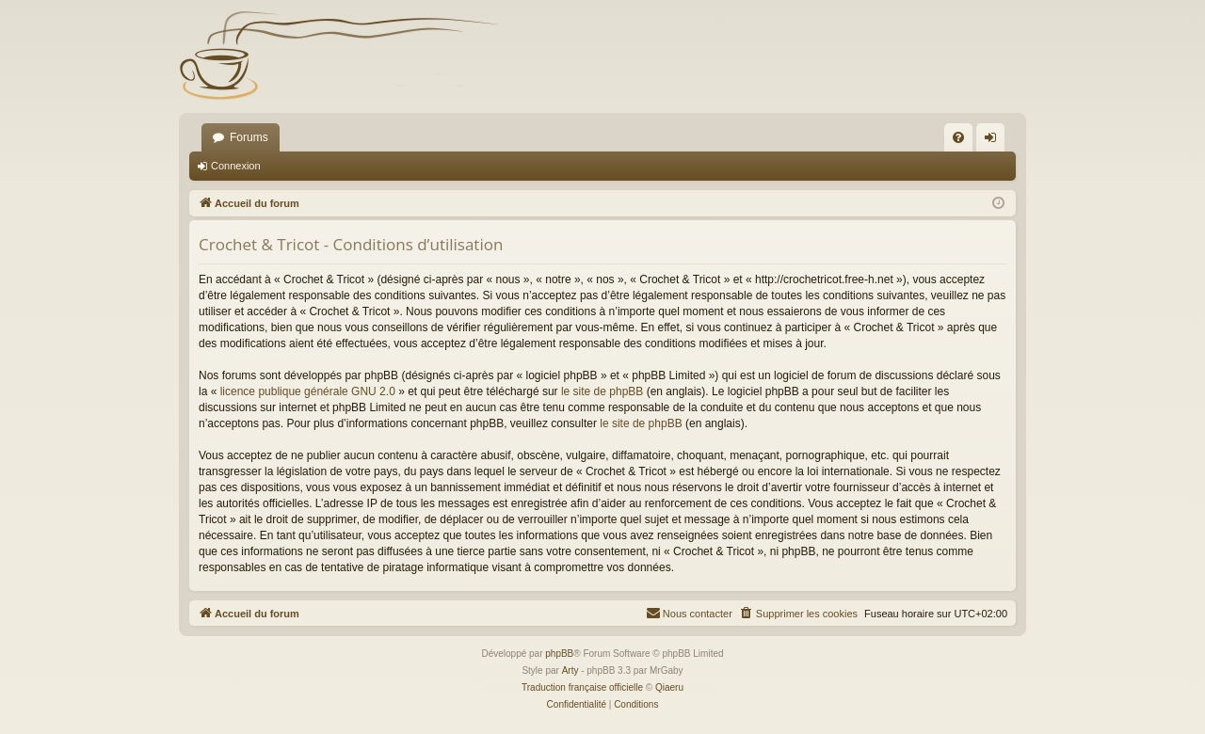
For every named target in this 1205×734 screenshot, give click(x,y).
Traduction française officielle (582, 687)
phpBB (559, 653)
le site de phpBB (602, 391)
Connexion (236, 165)
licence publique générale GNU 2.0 (307, 391)
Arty (570, 670)
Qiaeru (669, 687)
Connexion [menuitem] (994, 141)
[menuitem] (958, 137)
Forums (249, 137)
